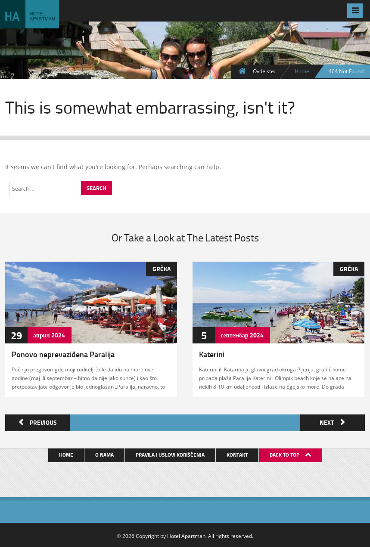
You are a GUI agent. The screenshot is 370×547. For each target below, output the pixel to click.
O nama (105, 453)
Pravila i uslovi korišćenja (171, 453)
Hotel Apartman (186, 534)
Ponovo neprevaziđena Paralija (63, 353)
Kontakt (238, 453)
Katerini (211, 353)
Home (302, 71)
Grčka (161, 268)
